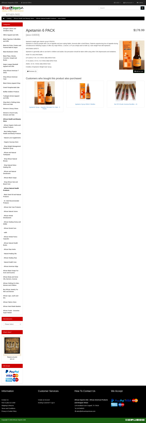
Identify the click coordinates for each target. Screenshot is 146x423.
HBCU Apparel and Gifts (10, 35)
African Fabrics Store (9, 302)
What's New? (7, 332)
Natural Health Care (10, 262)
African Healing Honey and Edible (12, 223)
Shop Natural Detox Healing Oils (9, 166)
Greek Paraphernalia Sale (11, 87)
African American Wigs (10, 266)
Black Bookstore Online (10, 52)
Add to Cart (138, 71)
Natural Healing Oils (10, 253)
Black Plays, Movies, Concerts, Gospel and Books (10, 58)
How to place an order (8, 403)
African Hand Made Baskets (12, 306)
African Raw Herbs (9, 249)
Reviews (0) (31, 71)
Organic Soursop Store (10, 142)
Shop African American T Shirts (11, 71)
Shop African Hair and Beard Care (10, 183)
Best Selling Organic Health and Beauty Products (12, 132)
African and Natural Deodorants (9, 172)
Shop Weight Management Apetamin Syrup (12, 147)
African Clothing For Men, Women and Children (11, 284)
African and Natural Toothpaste (9, 153)
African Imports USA (10, 3)
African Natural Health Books (10, 244)
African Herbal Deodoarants (8, 216)
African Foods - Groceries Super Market (11, 311)
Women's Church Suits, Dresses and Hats (10, 114)
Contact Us (5, 400)
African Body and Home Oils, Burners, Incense (10, 278)
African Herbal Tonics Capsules (10, 238)
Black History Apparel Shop (11, 83)
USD (117, 2)
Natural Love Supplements (12, 138)
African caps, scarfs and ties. (10, 297)
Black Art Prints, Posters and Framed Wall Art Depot (12, 46)
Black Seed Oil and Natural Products (12, 195)
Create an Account (44, 400)
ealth (5, 232)
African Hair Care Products (12, 207)
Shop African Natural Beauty (10, 160)
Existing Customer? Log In (46, 403)
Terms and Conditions (8, 408)
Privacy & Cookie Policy (9, 411)
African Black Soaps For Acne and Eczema (10, 271)
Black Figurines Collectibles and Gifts (11, 40)
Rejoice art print (12, 357)
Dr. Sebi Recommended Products (11, 202)
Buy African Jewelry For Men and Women (10, 290)
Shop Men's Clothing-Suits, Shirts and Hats (11, 103)
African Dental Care (9, 228)
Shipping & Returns (8, 405)
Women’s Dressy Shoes (10, 108)
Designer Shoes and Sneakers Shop (9, 29)
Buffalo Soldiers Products (11, 92)
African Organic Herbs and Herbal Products (12, 126)
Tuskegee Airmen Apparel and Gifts (11, 97)
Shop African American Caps (10, 78)
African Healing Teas (10, 258)
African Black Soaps (10, 178)
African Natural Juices (10, 211)
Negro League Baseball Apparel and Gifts (10, 65)
